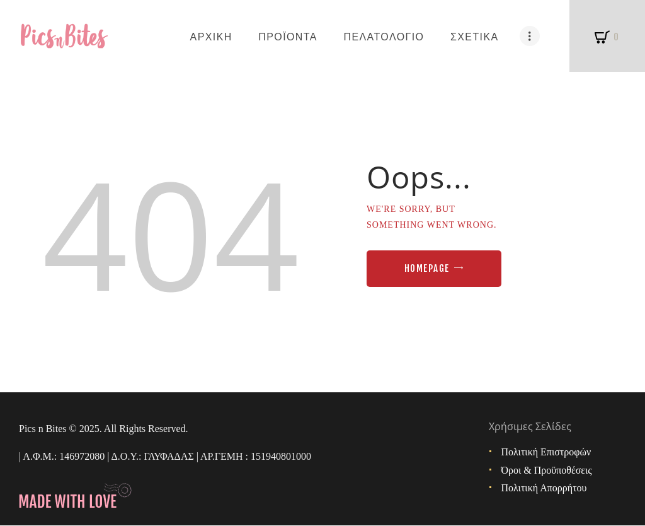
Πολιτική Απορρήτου (544, 487)
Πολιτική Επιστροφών (546, 452)
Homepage (427, 268)
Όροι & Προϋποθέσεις (546, 470)
